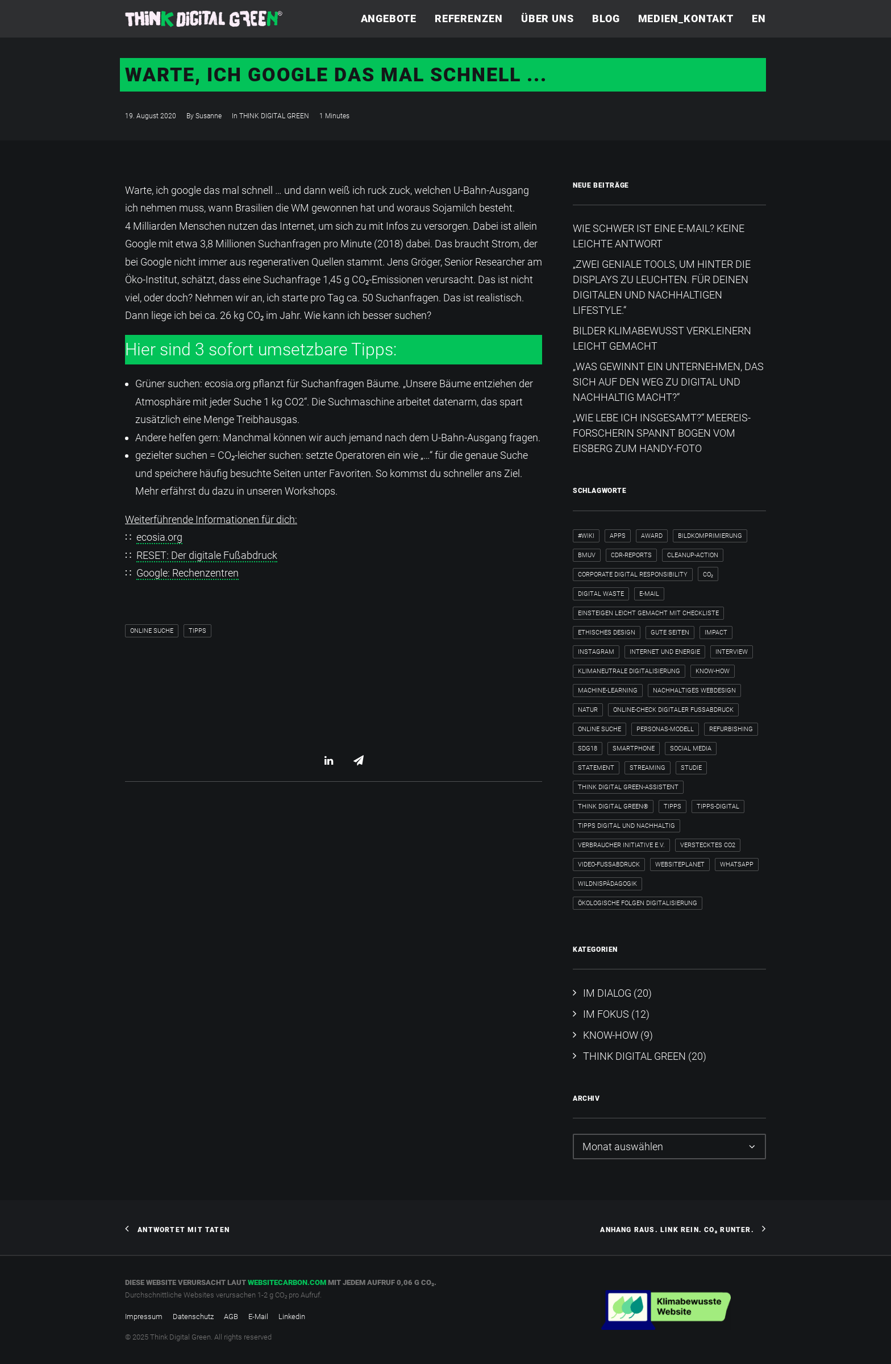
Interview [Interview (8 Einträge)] (731, 652)
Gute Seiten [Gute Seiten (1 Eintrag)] (670, 632)
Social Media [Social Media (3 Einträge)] (690, 748)
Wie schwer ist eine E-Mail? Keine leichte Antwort (658, 236)
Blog (606, 18)
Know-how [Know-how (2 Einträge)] (713, 671)
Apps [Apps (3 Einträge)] (618, 536)
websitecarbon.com (287, 1282)
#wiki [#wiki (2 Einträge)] (586, 536)
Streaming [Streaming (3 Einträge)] (647, 768)
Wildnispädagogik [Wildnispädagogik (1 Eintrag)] (607, 884)
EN (759, 18)
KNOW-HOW (610, 1035)
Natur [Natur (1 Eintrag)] (588, 710)
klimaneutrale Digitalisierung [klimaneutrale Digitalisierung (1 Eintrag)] (629, 671)
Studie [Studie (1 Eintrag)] (691, 768)
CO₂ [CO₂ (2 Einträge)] (708, 574)
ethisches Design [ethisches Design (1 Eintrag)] (606, 632)
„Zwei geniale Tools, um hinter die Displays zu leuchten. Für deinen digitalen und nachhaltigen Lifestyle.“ (662, 287)
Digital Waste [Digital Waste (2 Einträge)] (601, 594)
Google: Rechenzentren (187, 573)
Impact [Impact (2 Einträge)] (716, 632)
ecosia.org (159, 537)
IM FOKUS (606, 1014)
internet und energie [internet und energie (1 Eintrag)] (665, 652)
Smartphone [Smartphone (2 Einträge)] (634, 748)
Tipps (197, 631)
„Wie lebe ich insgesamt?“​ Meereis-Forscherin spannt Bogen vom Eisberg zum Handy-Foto (662, 433)
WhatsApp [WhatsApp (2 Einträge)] (736, 864)
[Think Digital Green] (203, 18)
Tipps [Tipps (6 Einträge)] (672, 806)
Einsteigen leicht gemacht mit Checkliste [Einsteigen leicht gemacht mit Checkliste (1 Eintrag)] (648, 613)
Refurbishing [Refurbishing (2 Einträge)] (731, 729)
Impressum (144, 1316)
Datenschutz (193, 1316)
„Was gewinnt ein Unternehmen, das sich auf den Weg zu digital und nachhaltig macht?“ (668, 381)
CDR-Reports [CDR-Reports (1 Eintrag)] (631, 555)
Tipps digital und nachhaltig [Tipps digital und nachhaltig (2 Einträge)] (626, 826)
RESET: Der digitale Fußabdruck (206, 555)
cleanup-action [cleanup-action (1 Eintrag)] (692, 555)
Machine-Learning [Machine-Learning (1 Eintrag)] (608, 690)
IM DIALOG (607, 993)
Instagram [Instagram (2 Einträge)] (596, 652)
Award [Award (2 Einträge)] (652, 536)
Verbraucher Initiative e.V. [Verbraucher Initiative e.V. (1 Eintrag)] (621, 845)
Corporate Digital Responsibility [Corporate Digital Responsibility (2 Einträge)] (633, 574)
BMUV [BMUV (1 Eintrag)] (587, 555)
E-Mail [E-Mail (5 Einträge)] (649, 594)
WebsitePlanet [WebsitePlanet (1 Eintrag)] (680, 864)
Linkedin (291, 1316)
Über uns (547, 18)
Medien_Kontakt (686, 18)
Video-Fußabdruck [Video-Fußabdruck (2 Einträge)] (609, 864)
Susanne (208, 116)
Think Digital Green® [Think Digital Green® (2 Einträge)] (613, 806)
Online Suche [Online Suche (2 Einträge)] (599, 729)
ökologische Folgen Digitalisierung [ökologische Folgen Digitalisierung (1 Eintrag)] (637, 903)
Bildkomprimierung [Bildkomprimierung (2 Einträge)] (710, 536)
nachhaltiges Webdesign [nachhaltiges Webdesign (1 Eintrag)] (694, 690)
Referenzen (469, 18)
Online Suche (151, 631)
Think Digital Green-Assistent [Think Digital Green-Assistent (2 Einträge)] (628, 787)
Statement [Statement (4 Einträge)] (596, 768)
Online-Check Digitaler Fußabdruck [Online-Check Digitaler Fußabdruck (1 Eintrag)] (673, 710)
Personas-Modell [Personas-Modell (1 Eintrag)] (665, 729)
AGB (231, 1316)
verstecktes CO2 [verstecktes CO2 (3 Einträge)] (707, 845)
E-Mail (258, 1316)
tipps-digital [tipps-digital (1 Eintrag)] (718, 806)
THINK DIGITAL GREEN (274, 116)
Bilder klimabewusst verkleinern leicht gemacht (662, 338)
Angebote (389, 18)
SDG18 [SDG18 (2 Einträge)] (587, 748)
